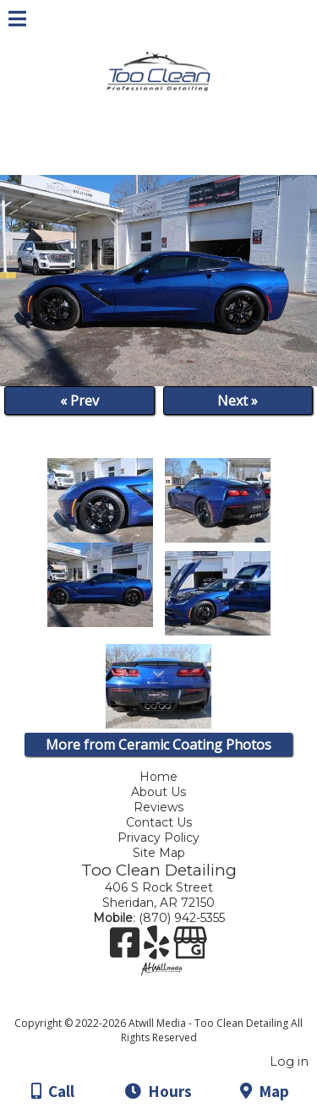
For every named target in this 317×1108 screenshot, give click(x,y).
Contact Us (159, 822)
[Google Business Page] (190, 948)
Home (158, 776)
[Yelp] (158, 948)
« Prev (79, 400)
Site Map (159, 852)
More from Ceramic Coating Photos (158, 744)
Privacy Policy (160, 837)
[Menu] (17, 21)
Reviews (158, 807)
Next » (237, 400)
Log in (289, 1061)
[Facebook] (127, 948)
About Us (158, 792)
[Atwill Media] (173, 1004)
